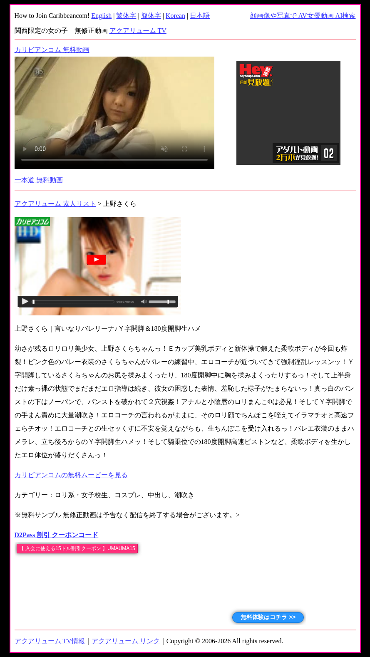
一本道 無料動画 (39, 179)
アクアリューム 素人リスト (55, 203)
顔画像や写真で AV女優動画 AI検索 (303, 15)
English (101, 15)
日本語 (200, 15)
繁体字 (126, 15)
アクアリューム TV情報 (50, 641)
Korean (175, 15)
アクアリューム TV (137, 30)
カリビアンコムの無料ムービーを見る (71, 474)
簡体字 (151, 15)
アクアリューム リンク (126, 641)
